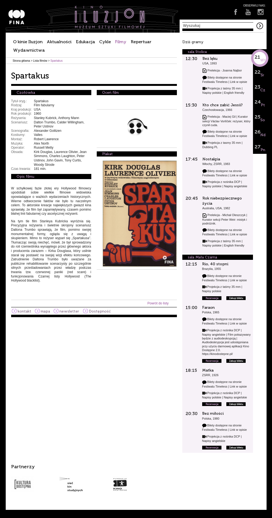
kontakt (24, 311)
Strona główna (21, 60)
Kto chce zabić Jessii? (222, 105)
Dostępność (100, 311)
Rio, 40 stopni (215, 264)
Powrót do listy (157, 303)
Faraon (208, 307)
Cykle (105, 41)
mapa (45, 311)
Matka (208, 370)
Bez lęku (209, 58)
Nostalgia (211, 159)
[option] (136, 478)
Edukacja (85, 41)
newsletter (69, 311)
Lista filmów (40, 60)
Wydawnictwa (29, 50)
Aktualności (59, 41)
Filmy (120, 41)
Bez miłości (213, 413)
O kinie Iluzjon (28, 41)
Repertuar (141, 41)
